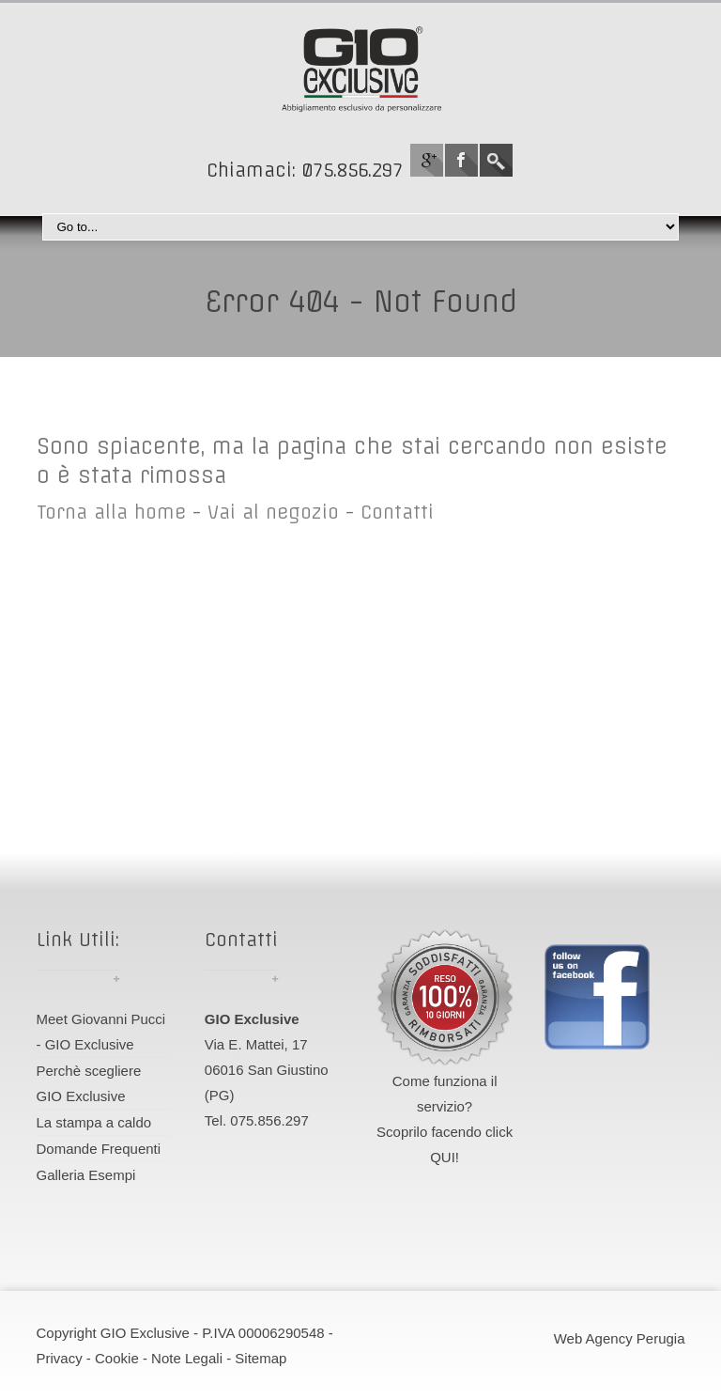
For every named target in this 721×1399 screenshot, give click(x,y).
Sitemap (260, 1358)
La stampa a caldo (94, 1122)
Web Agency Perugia (619, 1338)
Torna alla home (111, 512)
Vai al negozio (273, 512)
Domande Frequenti (99, 1149)
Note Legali (186, 1358)
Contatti (397, 512)
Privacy (60, 1358)
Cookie (117, 1358)
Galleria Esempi (86, 1175)
